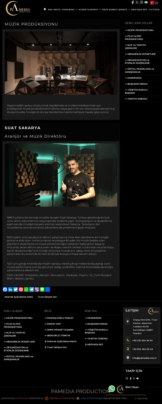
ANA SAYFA (54, 10)
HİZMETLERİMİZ (89, 10)
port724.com (21, 398)
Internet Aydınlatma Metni (19, 297)
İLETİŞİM (154, 10)
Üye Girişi (140, 398)
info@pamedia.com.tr (141, 358)
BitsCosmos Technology (60, 398)
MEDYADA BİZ (139, 10)
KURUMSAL (69, 10)
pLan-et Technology (91, 398)
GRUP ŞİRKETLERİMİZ (116, 10)
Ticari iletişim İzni (48, 297)
